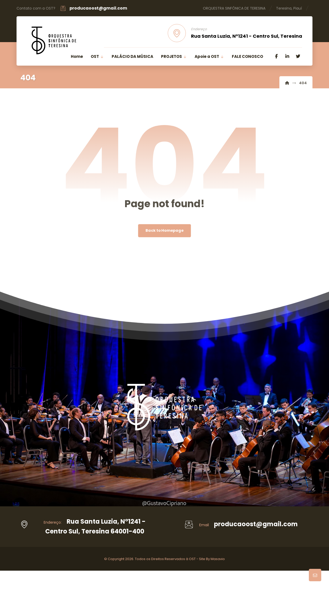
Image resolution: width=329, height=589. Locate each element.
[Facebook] (276, 56)
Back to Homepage (164, 230)
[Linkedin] (287, 56)
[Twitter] (298, 56)
